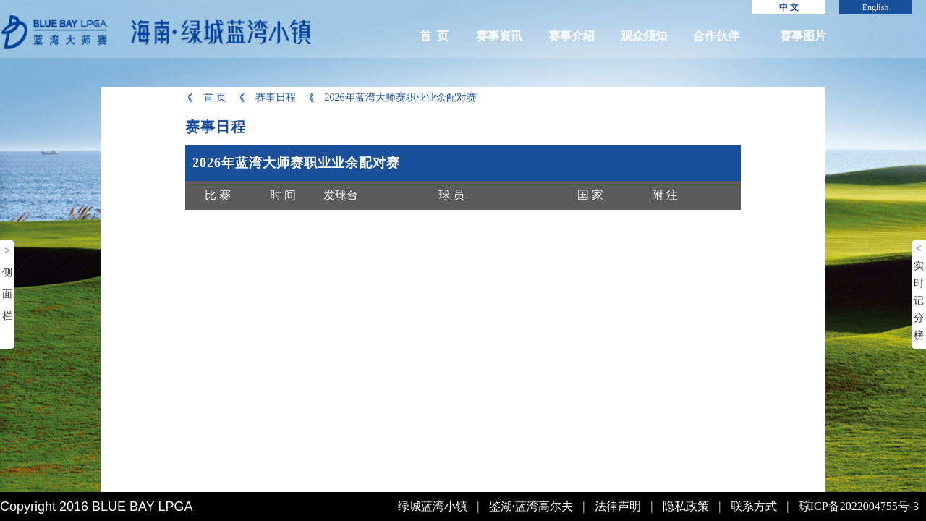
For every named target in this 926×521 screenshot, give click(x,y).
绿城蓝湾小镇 (432, 506)
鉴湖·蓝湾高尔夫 (531, 506)
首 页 (434, 36)
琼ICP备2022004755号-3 (859, 506)
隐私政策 (686, 506)
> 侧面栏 (7, 283)
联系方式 (754, 506)
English (875, 7)
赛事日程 (266, 97)
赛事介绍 (571, 36)
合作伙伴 (716, 36)
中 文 (789, 7)
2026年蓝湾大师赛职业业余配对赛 (392, 97)
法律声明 (618, 506)
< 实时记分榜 (919, 292)
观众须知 (644, 36)
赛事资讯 (499, 36)
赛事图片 (803, 36)
